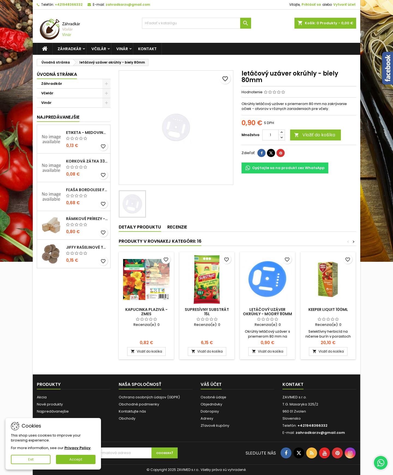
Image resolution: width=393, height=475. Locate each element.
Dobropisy (210, 411)
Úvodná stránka (57, 74)
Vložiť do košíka (314, 135)
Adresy (207, 418)
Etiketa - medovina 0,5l (87, 132)
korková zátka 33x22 (87, 161)
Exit (31, 459)
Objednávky (211, 404)
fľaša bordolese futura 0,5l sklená (87, 190)
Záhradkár (69, 49)
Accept (75, 459)
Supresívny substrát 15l (207, 312)
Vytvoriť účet (344, 4)
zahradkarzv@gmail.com (128, 4)
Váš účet (211, 384)
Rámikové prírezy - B (87, 219)
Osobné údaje (213, 397)
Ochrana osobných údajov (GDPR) (149, 397)
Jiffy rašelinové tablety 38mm (87, 247)
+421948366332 (68, 4)
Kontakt (147, 49)
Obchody (127, 418)
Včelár (98, 49)
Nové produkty (50, 404)
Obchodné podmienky (139, 404)
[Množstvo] (270, 135)
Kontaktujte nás (132, 411)
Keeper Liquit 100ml (328, 309)
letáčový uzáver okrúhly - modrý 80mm (267, 312)
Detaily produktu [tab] (140, 227)
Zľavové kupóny (215, 425)
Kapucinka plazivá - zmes (146, 312)
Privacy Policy (77, 447)
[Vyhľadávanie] (196, 23)
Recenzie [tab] (177, 227)
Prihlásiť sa (311, 4)
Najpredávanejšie (58, 117)
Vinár (122, 49)
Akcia (42, 397)
